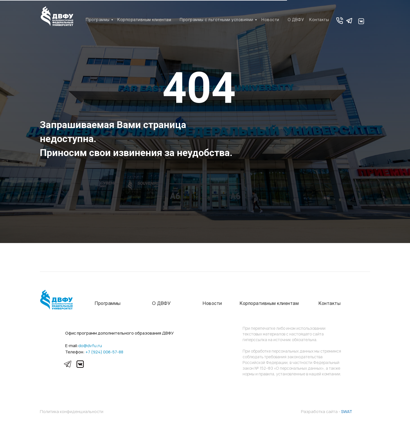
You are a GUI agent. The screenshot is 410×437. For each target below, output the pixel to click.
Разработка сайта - (326, 411)
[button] (339, 20)
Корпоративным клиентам (144, 20)
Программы (98, 20)
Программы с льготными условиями (216, 20)
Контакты (319, 20)
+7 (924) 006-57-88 (104, 352)
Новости (270, 20)
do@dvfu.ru (90, 345)
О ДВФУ (296, 20)
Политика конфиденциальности (71, 411)
